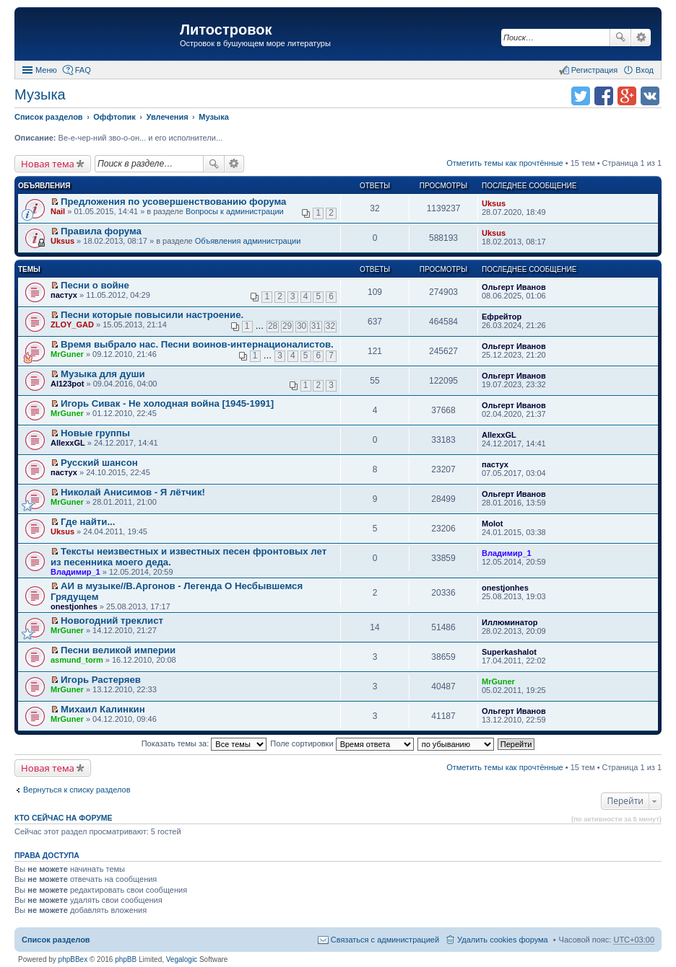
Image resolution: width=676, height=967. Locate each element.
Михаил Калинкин (103, 709)
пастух (64, 295)
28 (272, 326)
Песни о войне (95, 285)
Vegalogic (181, 959)
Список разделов (56, 939)
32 (330, 326)
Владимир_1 (75, 572)
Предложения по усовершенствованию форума (173, 201)
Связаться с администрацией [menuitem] (385, 939)
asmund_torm (77, 659)
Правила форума (101, 231)
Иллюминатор (509, 622)
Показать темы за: (204, 743)
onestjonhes (74, 606)
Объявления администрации (248, 241)
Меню (46, 70)
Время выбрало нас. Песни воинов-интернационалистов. (197, 344)
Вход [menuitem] (645, 70)
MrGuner (67, 354)
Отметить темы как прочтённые (504, 163)
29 (287, 326)
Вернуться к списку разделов (76, 789)
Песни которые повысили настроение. (152, 314)
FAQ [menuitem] (83, 70)
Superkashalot (509, 652)
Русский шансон (99, 462)
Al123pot (67, 383)
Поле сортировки (341, 743)
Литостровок (226, 29)
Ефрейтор (501, 316)
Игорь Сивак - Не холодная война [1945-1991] (167, 403)
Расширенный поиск (641, 37)
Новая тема (47, 163)
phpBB (125, 959)
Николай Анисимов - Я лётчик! (133, 492)
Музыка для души (103, 373)
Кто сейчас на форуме (63, 817)
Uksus (494, 203)
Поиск (620, 37)
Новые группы (95, 433)
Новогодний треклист (112, 620)
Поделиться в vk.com (650, 96)
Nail (58, 211)
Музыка (40, 94)
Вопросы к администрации (235, 211)
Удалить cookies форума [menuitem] (502, 939)
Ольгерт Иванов (514, 287)
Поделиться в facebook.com (603, 96)
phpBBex (73, 959)
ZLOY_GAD (72, 324)
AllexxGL (68, 442)
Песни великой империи (118, 650)
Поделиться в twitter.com (580, 96)
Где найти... (88, 521)
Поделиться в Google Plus (627, 96)
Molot (492, 523)
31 (316, 326)
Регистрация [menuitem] (594, 70)
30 (301, 326)
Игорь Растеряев (101, 679)
